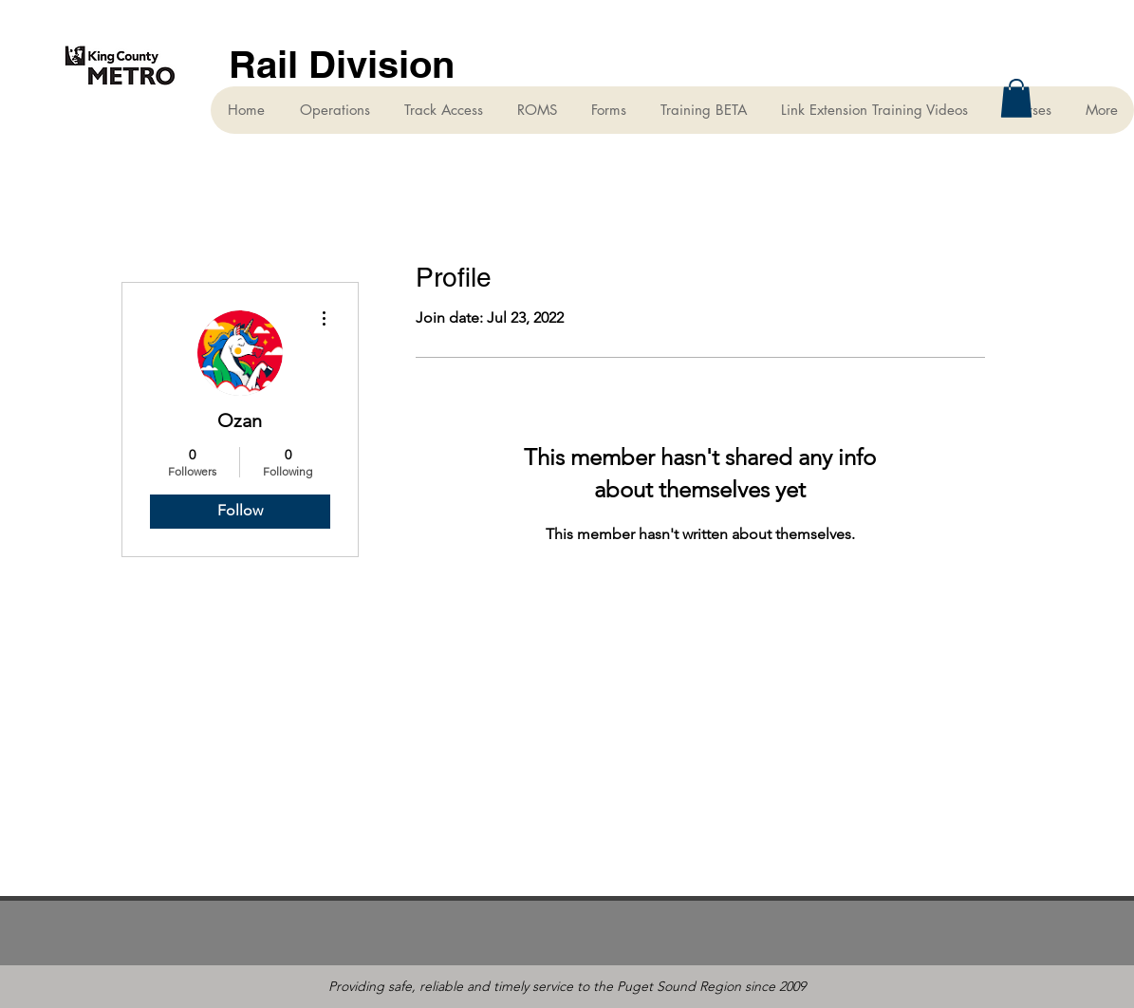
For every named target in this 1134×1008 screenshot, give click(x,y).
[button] (1016, 98)
